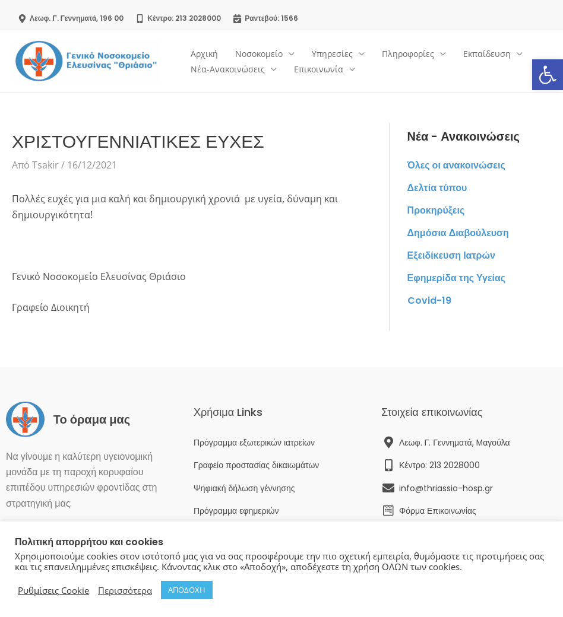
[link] (547, 74)
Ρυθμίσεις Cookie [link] (53, 590)
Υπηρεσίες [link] (330, 53)
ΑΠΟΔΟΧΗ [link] (186, 589)
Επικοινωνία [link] (317, 69)
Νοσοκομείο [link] (258, 53)
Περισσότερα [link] (125, 590)
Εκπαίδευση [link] (484, 53)
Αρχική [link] (203, 53)
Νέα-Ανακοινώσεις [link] (227, 69)
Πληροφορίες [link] (405, 53)
